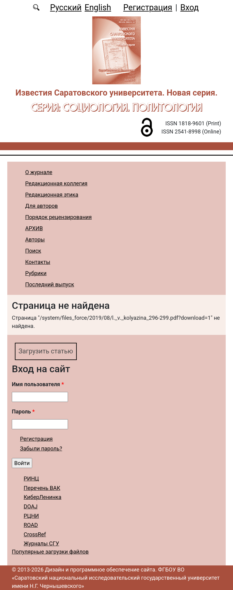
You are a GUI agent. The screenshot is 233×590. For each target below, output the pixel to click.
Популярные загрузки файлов (50, 551)
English (98, 7)
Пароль (23, 411)
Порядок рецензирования (58, 217)
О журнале (38, 172)
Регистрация (147, 7)
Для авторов (41, 206)
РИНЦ (31, 478)
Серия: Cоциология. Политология (116, 107)
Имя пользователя (38, 384)
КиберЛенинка (42, 497)
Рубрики (35, 273)
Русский (66, 7)
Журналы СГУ (41, 543)
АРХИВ (34, 228)
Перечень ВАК (42, 488)
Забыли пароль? (41, 448)
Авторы (35, 239)
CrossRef (35, 534)
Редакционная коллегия (56, 183)
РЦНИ (31, 516)
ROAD (31, 525)
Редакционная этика (51, 194)
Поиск (33, 251)
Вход (189, 7)
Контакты (37, 262)
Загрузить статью (46, 351)
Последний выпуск (49, 284)
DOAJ (31, 506)
